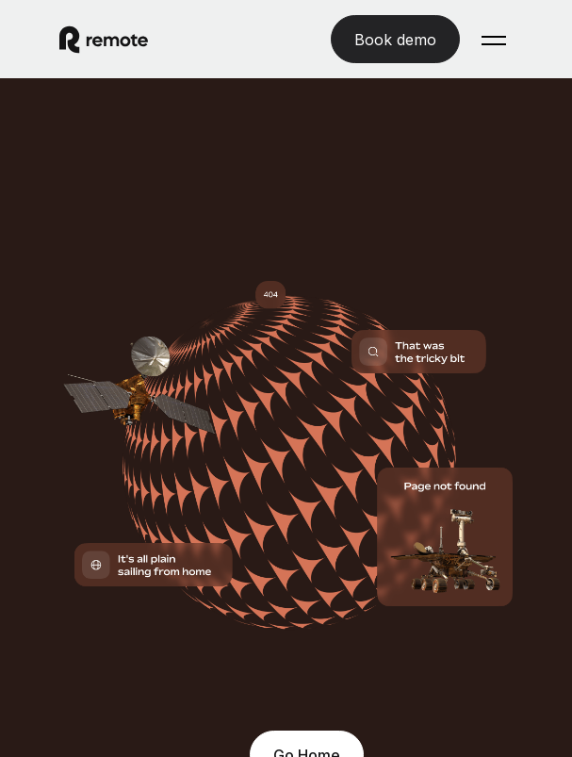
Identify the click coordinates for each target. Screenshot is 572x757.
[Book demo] (395, 39)
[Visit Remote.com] (173, 39)
